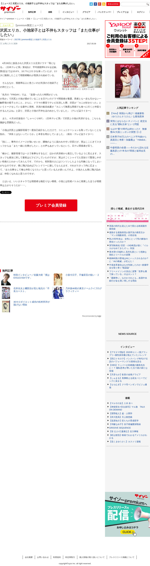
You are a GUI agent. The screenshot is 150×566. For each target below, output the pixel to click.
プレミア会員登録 (51, 205)
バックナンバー (104, 12)
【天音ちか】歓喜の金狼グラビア (125, 374)
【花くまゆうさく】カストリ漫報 (125, 441)
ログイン (141, 12)
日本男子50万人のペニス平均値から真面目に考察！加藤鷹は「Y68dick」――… (128, 139)
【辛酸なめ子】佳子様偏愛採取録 (125, 424)
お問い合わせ (43, 557)
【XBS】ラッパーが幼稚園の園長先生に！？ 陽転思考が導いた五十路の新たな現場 (128, 368)
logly (99, 316)
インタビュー (68, 12)
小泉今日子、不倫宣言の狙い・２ (82, 275)
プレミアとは (123, 12)
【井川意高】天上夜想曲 (120, 417)
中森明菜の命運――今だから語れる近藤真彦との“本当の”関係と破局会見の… (129, 150)
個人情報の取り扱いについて (92, 557)
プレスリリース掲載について (121, 557)
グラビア (86, 12)
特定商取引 (70, 557)
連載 (50, 12)
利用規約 (57, 557)
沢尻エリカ (47, 39)
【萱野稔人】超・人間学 (120, 413)
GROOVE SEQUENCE (120, 428)
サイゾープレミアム (10, 9)
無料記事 (32, 12)
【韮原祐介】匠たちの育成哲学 (124, 420)
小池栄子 (37, 39)
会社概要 (29, 557)
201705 (17, 39)
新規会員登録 (113, 4)
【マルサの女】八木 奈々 (121, 403)
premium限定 (27, 39)
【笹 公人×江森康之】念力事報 (123, 431)
